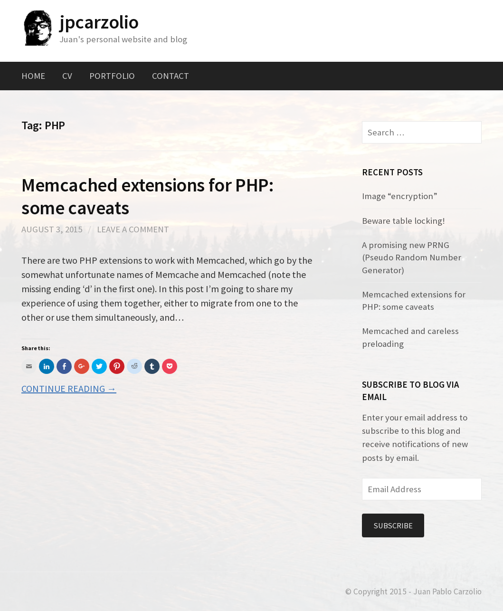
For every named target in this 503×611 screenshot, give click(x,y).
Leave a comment (133, 229)
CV (67, 75)
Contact (170, 75)
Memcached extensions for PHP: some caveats (147, 196)
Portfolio (112, 75)
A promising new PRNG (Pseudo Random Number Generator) (411, 257)
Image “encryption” (399, 196)
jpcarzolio (99, 22)
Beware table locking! (403, 220)
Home (33, 75)
